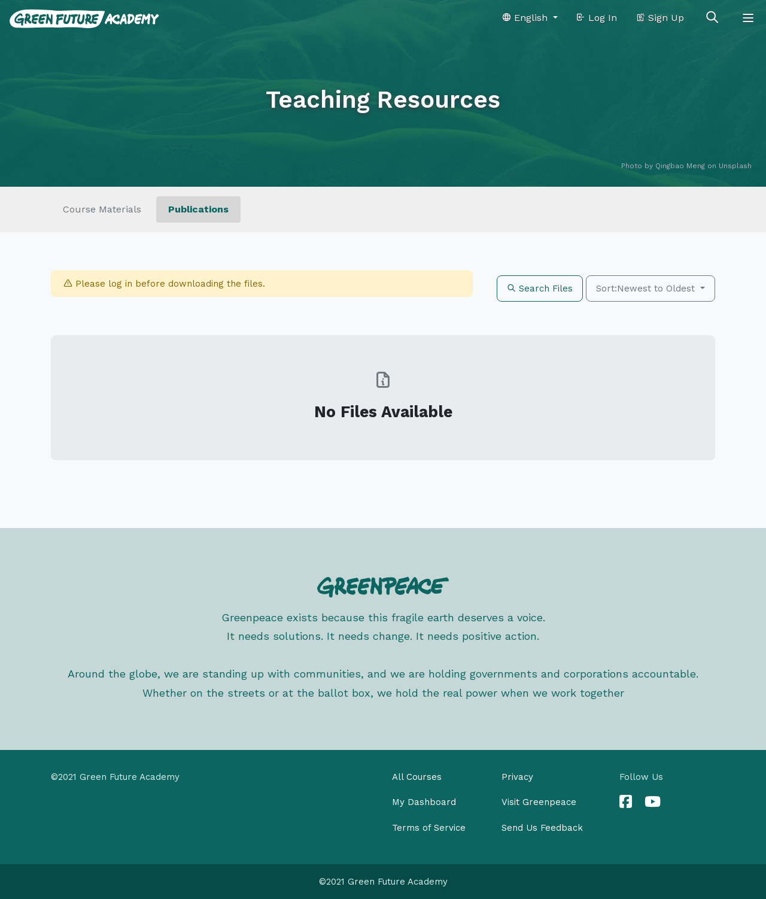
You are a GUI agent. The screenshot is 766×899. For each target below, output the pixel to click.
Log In (596, 17)
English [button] (526, 17)
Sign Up (660, 17)
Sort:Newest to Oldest (647, 288)
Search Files (540, 288)
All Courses (417, 777)
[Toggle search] (712, 18)
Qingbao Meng (680, 166)
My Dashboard (424, 802)
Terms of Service (429, 827)
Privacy (517, 777)
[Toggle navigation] (748, 18)
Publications (198, 209)
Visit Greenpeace (538, 802)
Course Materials (102, 209)
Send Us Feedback (542, 827)
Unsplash (735, 166)
